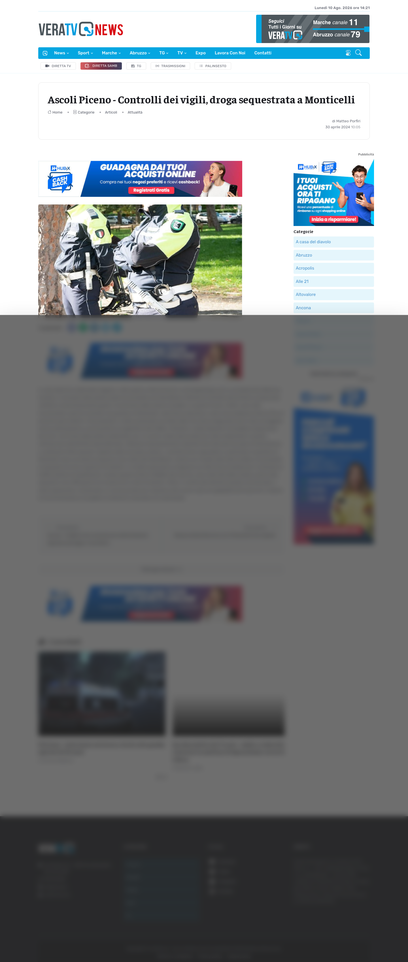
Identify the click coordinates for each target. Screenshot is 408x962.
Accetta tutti (350, 869)
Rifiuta (350, 906)
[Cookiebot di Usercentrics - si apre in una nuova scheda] (48, 942)
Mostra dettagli (309, 941)
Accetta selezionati (350, 888)
